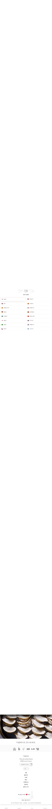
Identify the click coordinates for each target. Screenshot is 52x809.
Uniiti (28, 800)
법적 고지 (26, 786)
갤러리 (26, 775)
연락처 (26, 784)
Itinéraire (45, 807)
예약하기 (6, 807)
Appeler (19, 807)
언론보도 (26, 782)
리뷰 (26, 777)
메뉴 (26, 779)
